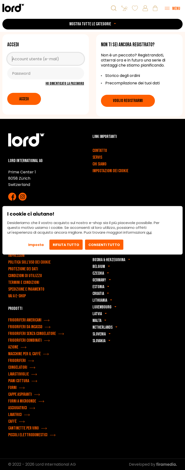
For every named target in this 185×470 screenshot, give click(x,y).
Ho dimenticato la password (65, 83)
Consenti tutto (104, 244)
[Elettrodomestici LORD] (13, 8)
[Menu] (172, 8)
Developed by (153, 464)
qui (149, 232)
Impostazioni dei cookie (110, 170)
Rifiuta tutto (66, 244)
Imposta (36, 244)
